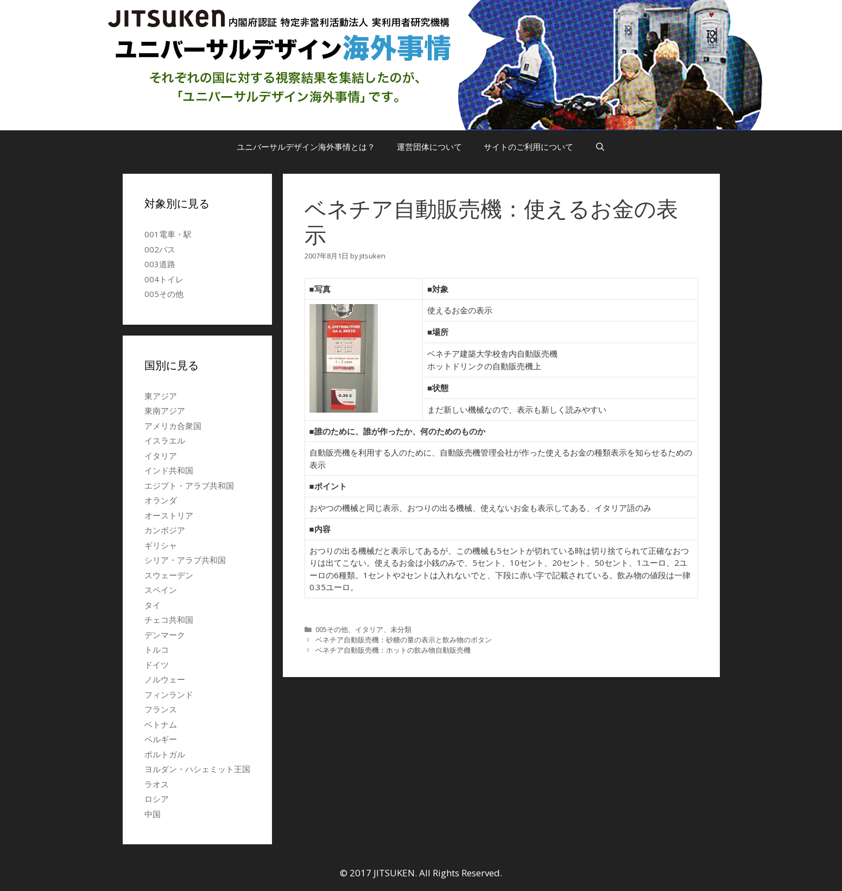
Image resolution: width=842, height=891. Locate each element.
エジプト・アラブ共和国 (189, 485)
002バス (159, 249)
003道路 (159, 263)
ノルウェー (164, 679)
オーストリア (168, 515)
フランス (160, 709)
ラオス (156, 784)
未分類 (400, 629)
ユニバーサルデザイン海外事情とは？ (306, 146)
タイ (152, 604)
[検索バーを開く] (600, 146)
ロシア (156, 798)
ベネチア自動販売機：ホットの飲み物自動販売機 (393, 650)
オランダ (160, 500)
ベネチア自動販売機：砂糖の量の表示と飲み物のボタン (403, 639)
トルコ (156, 649)
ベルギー (160, 739)
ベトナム (160, 724)
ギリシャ (160, 545)
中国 (152, 813)
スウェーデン (168, 575)
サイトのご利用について (528, 146)
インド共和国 (168, 470)
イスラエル (164, 440)
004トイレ (163, 279)
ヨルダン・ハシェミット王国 (197, 768)
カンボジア (164, 530)
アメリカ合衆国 (172, 425)
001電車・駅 (168, 234)
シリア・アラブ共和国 (185, 559)
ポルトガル (164, 754)
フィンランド (168, 694)
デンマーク (164, 634)
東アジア (160, 395)
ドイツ (156, 664)
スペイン (160, 589)
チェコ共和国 (168, 619)
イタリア (369, 629)
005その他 (331, 629)
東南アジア (164, 410)
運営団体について (429, 146)
